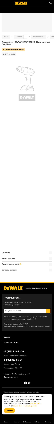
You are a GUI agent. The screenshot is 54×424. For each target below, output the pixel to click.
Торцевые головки (38, 36)
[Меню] (3, 3)
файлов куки (35, 404)
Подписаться (48, 311)
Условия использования (40, 326)
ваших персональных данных (24, 406)
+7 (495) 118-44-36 (27, 354)
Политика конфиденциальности (16, 326)
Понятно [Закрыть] (9, 410)
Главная (6, 36)
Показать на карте (11, 377)
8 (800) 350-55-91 (27, 362)
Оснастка (19, 36)
